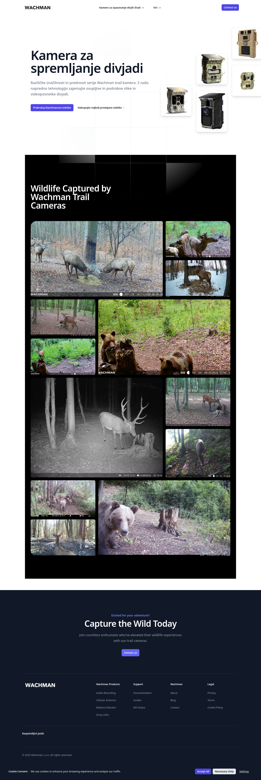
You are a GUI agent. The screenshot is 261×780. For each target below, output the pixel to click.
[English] (147, 735)
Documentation (142, 693)
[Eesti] (160, 735)
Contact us (230, 7)
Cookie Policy (215, 707)
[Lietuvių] (192, 735)
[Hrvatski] (172, 735)
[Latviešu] (198, 735)
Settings (244, 771)
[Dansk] (128, 735)
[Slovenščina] (237, 735)
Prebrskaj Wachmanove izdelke (52, 107)
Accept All (203, 771)
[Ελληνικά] (140, 735)
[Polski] (211, 735)
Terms (211, 700)
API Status (139, 707)
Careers (174, 707)
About (174, 693)
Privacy (212, 693)
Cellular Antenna (106, 700)
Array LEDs (102, 714)
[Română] (217, 735)
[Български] (115, 735)
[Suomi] (166, 735)
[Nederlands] (205, 735)
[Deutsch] (134, 735)
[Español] (153, 735)
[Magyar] (179, 735)
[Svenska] (224, 735)
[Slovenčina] (230, 735)
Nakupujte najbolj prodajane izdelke (101, 107)
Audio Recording (106, 693)
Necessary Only (224, 771)
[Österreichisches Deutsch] (108, 735)
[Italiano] (185, 735)
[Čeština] (121, 735)
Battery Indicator (106, 707)
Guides (137, 700)
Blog (173, 700)
